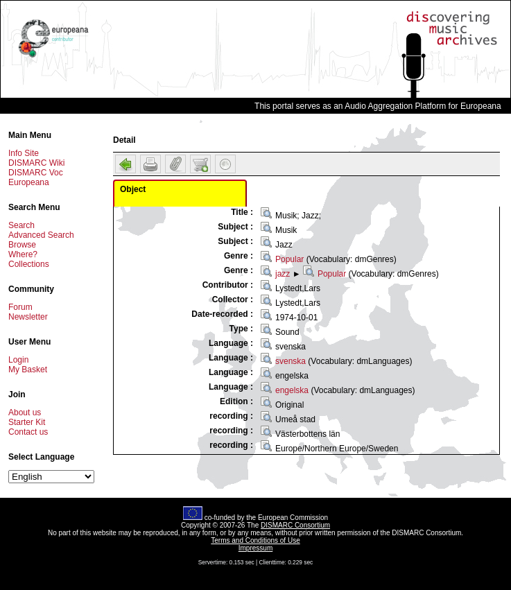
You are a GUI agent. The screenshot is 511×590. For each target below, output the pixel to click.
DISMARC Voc (35, 172)
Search (21, 225)
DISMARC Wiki (36, 163)
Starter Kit (26, 422)
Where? (22, 254)
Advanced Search (41, 235)
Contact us (28, 432)
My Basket (27, 369)
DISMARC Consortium (295, 525)
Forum (20, 307)
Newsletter (28, 317)
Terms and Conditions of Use (255, 540)
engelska (292, 390)
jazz (282, 274)
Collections (28, 264)
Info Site (23, 153)
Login (18, 360)
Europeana (28, 182)
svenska (290, 361)
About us (24, 412)
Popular (289, 259)
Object (133, 189)
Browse (22, 245)
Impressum (255, 548)
